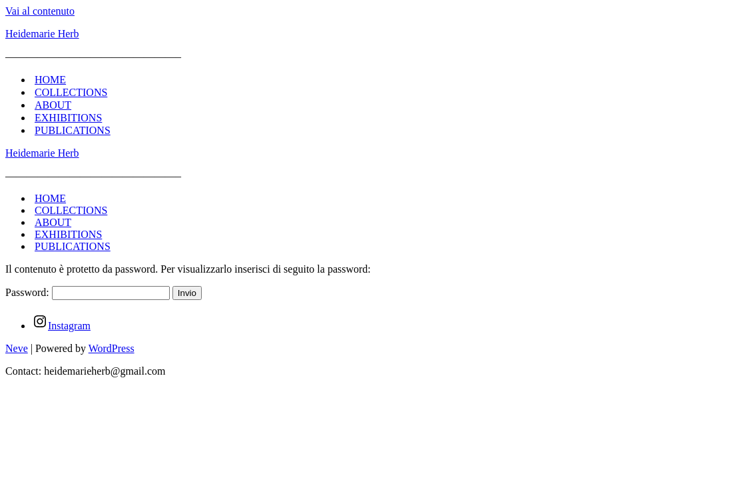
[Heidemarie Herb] (371, 34)
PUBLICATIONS (73, 130)
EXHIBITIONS (68, 117)
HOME (50, 79)
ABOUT (53, 105)
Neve (16, 348)
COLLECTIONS (71, 92)
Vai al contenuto (40, 11)
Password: (87, 292)
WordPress (111, 348)
